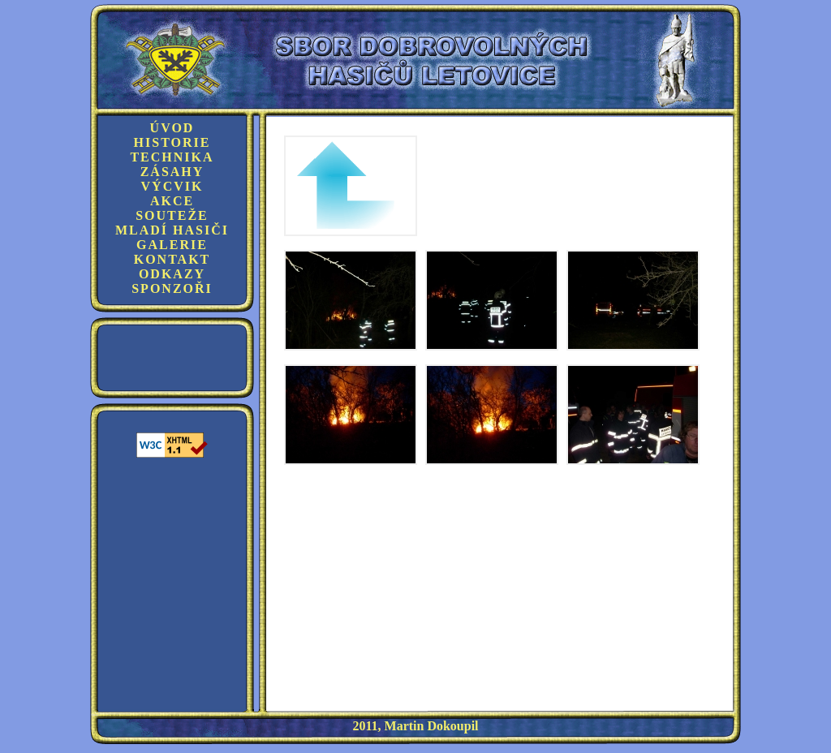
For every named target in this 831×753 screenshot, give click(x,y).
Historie (172, 142)
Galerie (172, 245)
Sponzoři (172, 288)
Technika (171, 157)
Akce (172, 201)
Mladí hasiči (172, 230)
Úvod (172, 128)
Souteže (172, 215)
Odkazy (172, 274)
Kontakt (172, 259)
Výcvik (172, 186)
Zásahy (172, 172)
